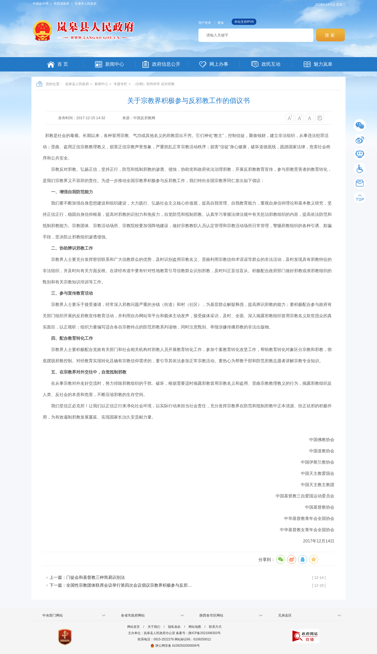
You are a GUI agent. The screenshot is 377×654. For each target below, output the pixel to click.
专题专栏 (120, 84)
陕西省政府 (61, 4)
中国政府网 (40, 4)
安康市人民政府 (86, 4)
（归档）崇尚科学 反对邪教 (154, 84)
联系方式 (215, 627)
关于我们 (154, 627)
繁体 (221, 23)
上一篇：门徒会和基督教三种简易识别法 (87, 577)
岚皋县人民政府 (77, 84)
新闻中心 (101, 84)
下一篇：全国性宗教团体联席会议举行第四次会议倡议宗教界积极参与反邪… (120, 585)
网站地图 (194, 627)
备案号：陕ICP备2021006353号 (198, 633)
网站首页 (133, 627)
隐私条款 (174, 627)
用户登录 (204, 23)
